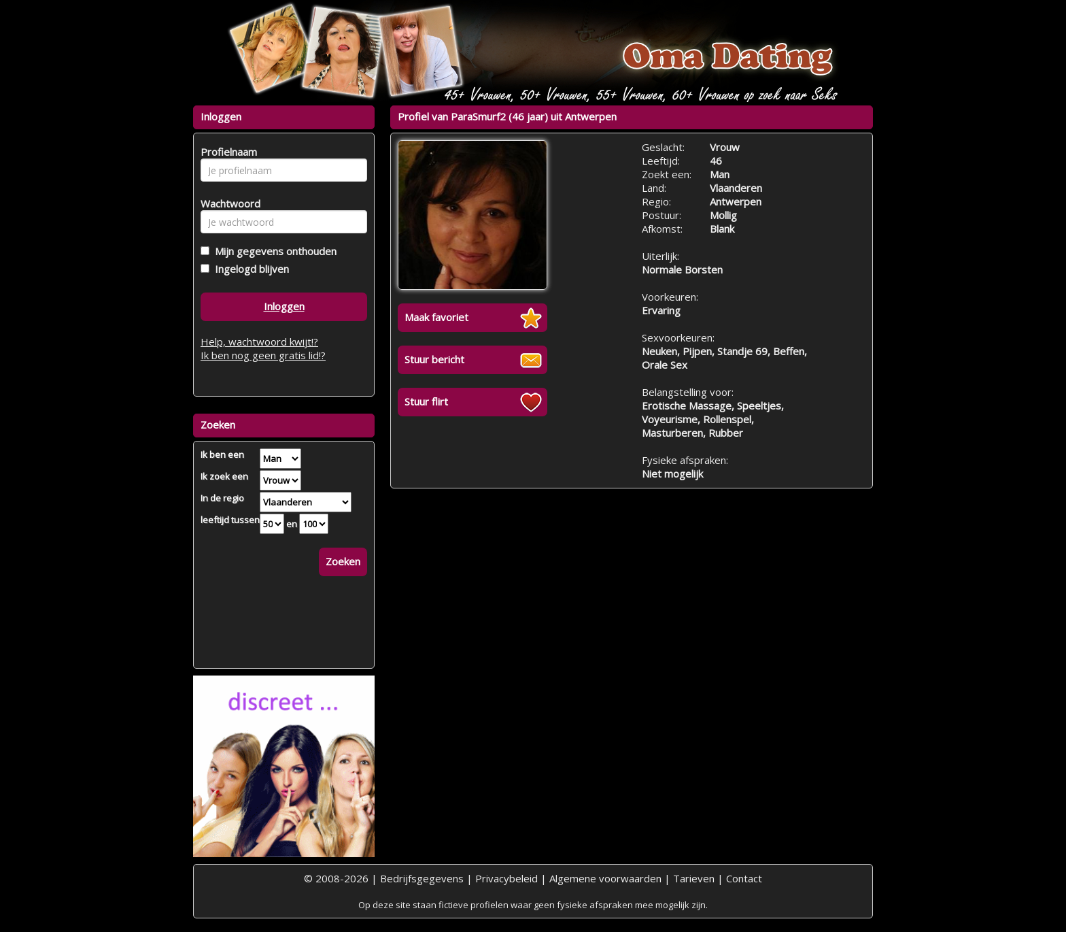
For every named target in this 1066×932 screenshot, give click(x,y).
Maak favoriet (436, 317)
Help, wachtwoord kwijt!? (259, 341)
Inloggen (284, 306)
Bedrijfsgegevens (422, 878)
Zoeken (343, 561)
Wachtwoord (227, 203)
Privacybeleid (506, 878)
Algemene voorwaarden (605, 878)
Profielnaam (227, 152)
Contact (744, 878)
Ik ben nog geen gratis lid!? (263, 355)
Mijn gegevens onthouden (273, 251)
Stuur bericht (434, 359)
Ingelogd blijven (249, 269)
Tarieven (694, 878)
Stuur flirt (426, 401)
